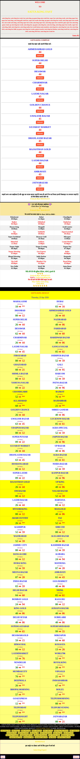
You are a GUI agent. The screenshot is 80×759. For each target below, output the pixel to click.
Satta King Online (23, 733)
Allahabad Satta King (41, 737)
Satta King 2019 (6, 731)
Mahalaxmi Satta (28, 737)
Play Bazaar (52, 737)
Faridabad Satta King (26, 735)
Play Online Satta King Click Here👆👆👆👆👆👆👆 (40, 283)
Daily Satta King (74, 731)
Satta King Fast (26, 731)
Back (3, 757)
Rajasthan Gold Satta (67, 735)
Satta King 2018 (68, 733)
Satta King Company (12, 735)
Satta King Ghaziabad (40, 735)
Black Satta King (37, 731)
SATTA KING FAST (40, 11)
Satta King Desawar (46, 733)
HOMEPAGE (40, 742)
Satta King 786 (34, 733)
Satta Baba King (12, 733)
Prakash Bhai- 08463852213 (40, 210)
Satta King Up (16, 731)
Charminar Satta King (64, 737)
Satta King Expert (40, 750)
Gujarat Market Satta (15, 737)
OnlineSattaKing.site (43, 277)
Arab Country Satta (54, 735)
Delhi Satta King (48, 731)
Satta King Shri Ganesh (61, 731)
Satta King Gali (57, 733)
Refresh (40, 55)
